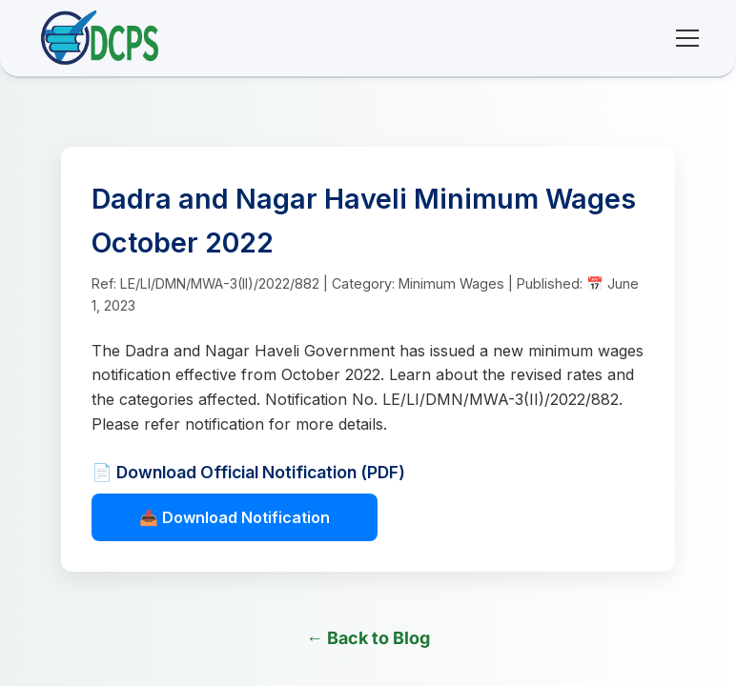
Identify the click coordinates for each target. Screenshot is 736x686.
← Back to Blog (368, 638)
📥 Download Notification (234, 517)
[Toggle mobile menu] (687, 38)
